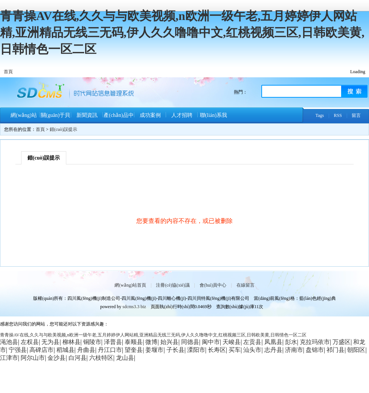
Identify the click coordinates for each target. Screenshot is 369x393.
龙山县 (125, 358)
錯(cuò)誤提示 (63, 129)
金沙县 (56, 358)
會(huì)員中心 (213, 285)
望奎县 (134, 350)
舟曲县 (86, 350)
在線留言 (245, 285)
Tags (320, 115)
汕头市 (252, 350)
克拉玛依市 (315, 342)
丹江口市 (110, 350)
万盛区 (341, 342)
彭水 (291, 342)
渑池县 (9, 342)
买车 (235, 350)
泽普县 (113, 342)
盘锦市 (315, 350)
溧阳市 (196, 350)
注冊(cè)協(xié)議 (172, 285)
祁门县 (335, 350)
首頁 (8, 71)
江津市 (9, 358)
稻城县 (65, 350)
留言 (356, 115)
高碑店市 (41, 350)
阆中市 (211, 342)
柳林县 (72, 342)
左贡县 (252, 342)
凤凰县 (273, 342)
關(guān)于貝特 (55, 117)
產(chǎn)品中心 (119, 117)
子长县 (175, 350)
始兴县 (169, 342)
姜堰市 (154, 350)
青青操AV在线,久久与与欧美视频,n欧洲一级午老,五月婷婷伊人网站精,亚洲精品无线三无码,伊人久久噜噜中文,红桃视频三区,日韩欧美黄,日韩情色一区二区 (182, 32)
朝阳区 (356, 350)
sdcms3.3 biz (134, 306)
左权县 (30, 342)
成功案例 (150, 115)
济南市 (294, 350)
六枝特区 (101, 358)
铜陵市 (92, 342)
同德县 (190, 342)
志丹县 (273, 350)
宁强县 (18, 350)
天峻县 (232, 342)
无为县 (50, 342)
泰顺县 (134, 342)
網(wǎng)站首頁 (24, 117)
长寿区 (217, 350)
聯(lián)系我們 (213, 117)
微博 (151, 342)
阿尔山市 (33, 358)
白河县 (78, 358)
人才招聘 (181, 115)
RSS (338, 115)
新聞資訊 (87, 115)
